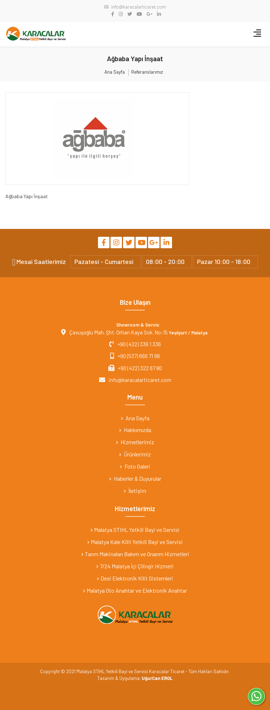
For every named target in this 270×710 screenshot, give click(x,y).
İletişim (135, 490)
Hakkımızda (135, 429)
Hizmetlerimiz (135, 442)
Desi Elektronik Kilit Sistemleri (135, 578)
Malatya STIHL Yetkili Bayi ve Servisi (135, 529)
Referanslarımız (147, 72)
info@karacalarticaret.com (135, 7)
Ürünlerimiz (135, 454)
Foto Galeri (135, 466)
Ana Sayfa (114, 72)
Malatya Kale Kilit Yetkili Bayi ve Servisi (135, 541)
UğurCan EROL (157, 678)
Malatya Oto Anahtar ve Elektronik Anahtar (135, 590)
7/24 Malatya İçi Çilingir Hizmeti (135, 566)
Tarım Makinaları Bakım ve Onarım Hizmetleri (135, 553)
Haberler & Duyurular (135, 478)
